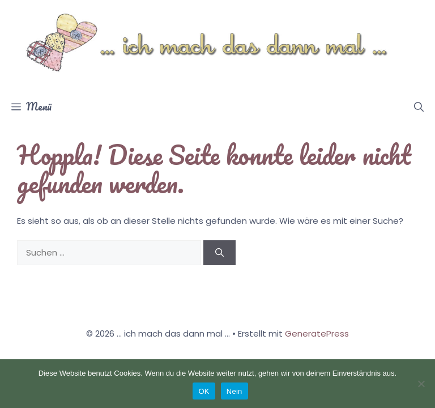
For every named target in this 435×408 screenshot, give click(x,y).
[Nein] (421, 383)
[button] (419, 107)
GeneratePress (317, 333)
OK (203, 391)
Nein (234, 391)
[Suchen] (219, 253)
